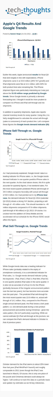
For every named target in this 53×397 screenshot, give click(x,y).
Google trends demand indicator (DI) (33, 124)
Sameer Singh (15, 34)
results (35, 75)
